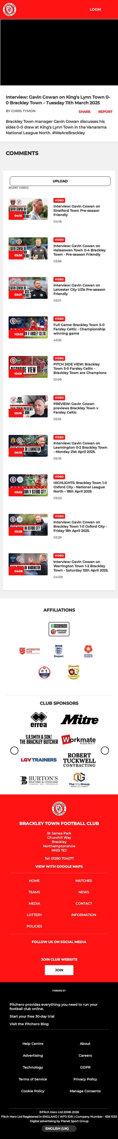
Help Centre (32, 1044)
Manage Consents (85, 1091)
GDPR (85, 1067)
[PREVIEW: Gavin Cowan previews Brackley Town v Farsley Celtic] (28, 406)
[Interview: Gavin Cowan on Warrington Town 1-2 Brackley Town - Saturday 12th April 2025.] (28, 564)
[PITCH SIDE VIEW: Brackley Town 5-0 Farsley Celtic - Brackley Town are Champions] (28, 367)
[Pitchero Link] (59, 997)
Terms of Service (33, 1079)
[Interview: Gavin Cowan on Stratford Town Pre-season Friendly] (28, 209)
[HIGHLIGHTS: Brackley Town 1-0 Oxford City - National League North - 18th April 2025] (28, 485)
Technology (33, 1067)
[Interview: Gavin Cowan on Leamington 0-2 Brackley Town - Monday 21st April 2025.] (28, 446)
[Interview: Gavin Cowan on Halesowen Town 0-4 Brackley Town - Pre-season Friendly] (28, 248)
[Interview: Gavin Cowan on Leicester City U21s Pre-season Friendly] (28, 288)
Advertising (33, 1055)
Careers (85, 1055)
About (85, 1044)
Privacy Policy (85, 1079)
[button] (81, 112)
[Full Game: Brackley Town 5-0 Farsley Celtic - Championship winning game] (28, 327)
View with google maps (59, 866)
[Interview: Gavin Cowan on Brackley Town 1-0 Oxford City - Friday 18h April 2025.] (28, 525)
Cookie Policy (32, 1091)
